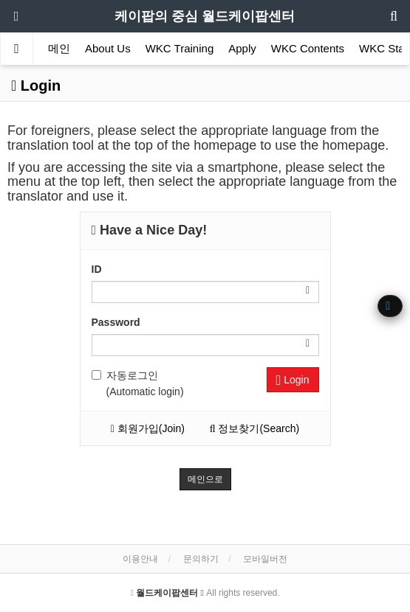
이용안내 (140, 559)
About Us (108, 48)
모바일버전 (265, 559)
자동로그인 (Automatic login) (138, 383)
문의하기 (201, 559)
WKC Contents (307, 48)
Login (293, 380)
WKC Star (384, 48)
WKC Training (180, 48)
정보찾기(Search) (254, 428)
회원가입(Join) (148, 428)
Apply (242, 48)
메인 (59, 48)
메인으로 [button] (205, 479)
